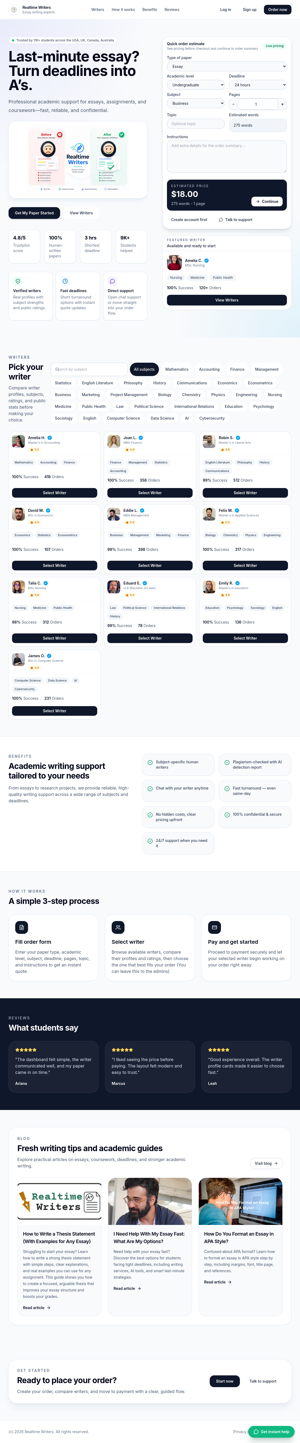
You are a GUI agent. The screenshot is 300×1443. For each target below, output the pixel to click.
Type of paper (179, 57)
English (89, 418)
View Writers (81, 213)
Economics (227, 383)
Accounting (209, 369)
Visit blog (266, 1163)
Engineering (246, 394)
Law (120, 406)
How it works (123, 9)
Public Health (94, 406)
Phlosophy (133, 383)
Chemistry (191, 394)
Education (234, 406)
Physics (218, 394)
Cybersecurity (212, 418)
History (159, 383)
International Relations (194, 406)
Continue (267, 201)
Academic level (180, 76)
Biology (165, 394)
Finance (237, 369)
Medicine (63, 406)
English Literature (97, 383)
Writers (97, 9)
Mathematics (176, 369)
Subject (174, 94)
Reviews (172, 9)
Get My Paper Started (34, 213)
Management (267, 369)
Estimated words (244, 115)
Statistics (63, 383)
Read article (37, 1307)
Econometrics (260, 383)
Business (63, 394)
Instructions (177, 136)
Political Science (149, 406)
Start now (224, 1381)
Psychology (263, 406)
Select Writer (55, 492)
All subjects (144, 369)
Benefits (149, 9)
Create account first (189, 219)
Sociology (64, 418)
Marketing (91, 394)
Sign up (249, 9)
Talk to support (235, 219)
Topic (172, 115)
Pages (234, 94)
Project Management (128, 394)
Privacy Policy (245, 1431)
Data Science (162, 418)
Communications (192, 383)
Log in (225, 9)
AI (187, 418)
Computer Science (123, 418)
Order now (277, 9)
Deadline (237, 76)
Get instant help (272, 1431)
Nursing (275, 394)
